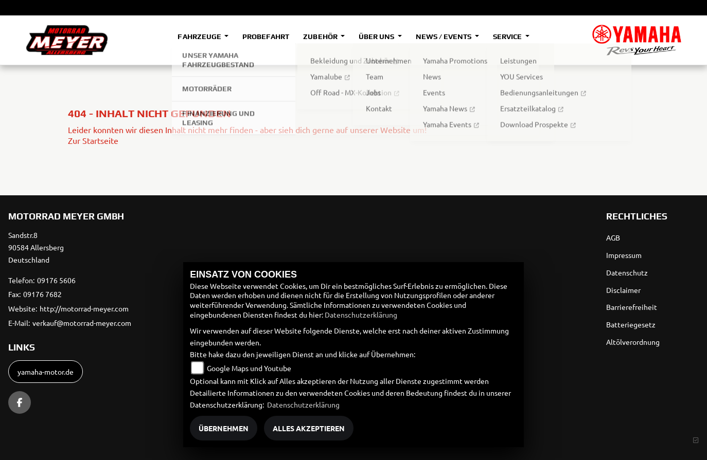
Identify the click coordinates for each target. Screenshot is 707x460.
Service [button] (508, 36)
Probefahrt (265, 36)
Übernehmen (224, 428)
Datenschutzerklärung (361, 314)
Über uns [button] (377, 36)
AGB (613, 237)
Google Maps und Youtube (249, 368)
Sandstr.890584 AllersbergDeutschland (36, 247)
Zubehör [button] (321, 36)
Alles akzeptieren (309, 428)
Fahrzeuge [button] (200, 36)
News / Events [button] (444, 36)
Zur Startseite (93, 140)
